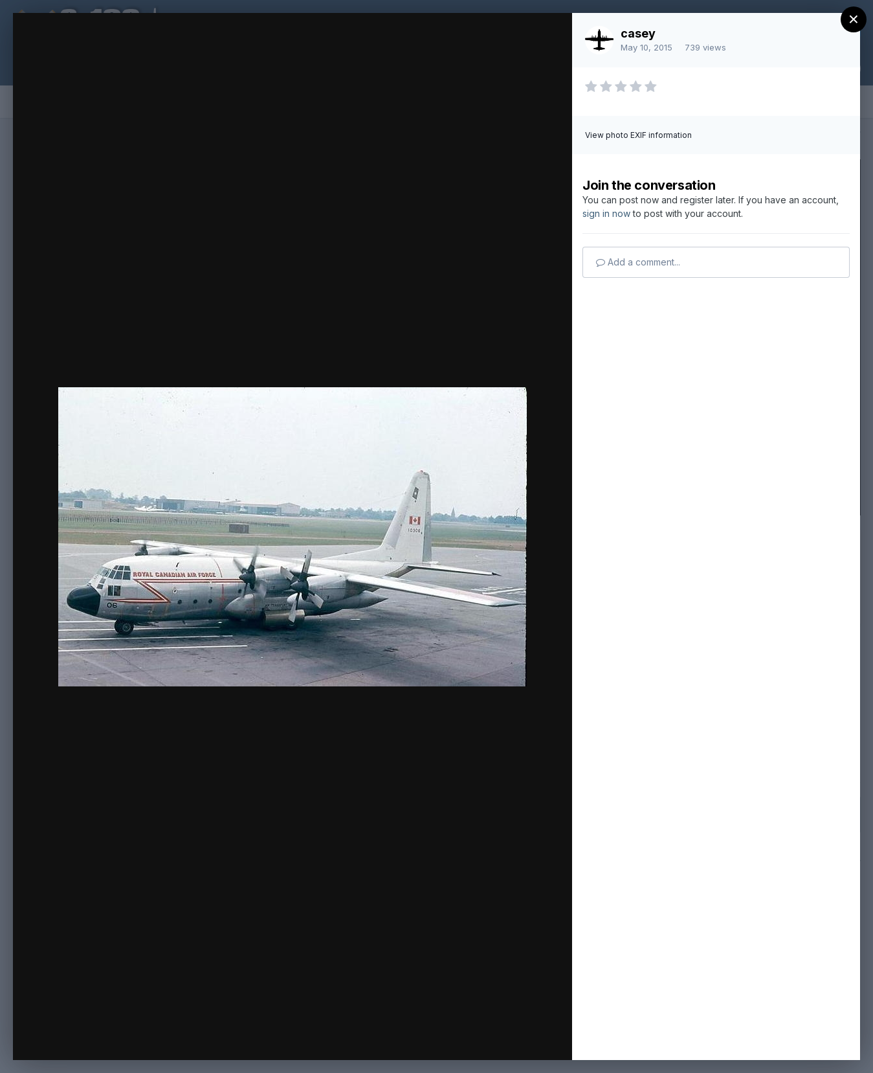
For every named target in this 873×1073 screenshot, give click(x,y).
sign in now (606, 213)
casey (638, 33)
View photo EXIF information (638, 135)
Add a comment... (638, 261)
